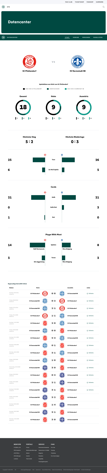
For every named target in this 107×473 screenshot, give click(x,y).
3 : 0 (53, 368)
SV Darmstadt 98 (72, 293)
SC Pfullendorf (35, 293)
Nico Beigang (67, 249)
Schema (90, 293)
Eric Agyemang (39, 262)
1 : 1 (53, 316)
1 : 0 (53, 360)
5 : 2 (53, 338)
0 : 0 (53, 294)
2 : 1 (53, 308)
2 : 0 (53, 323)
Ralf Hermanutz (38, 249)
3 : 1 (53, 353)
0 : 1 (53, 345)
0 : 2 (53, 301)
